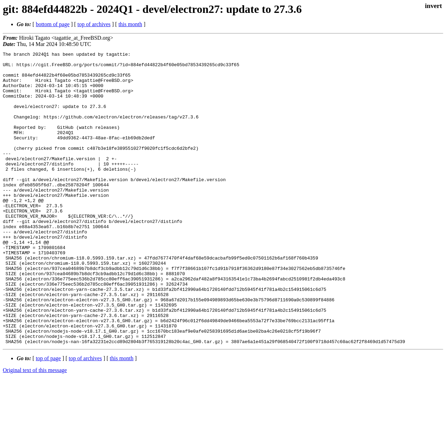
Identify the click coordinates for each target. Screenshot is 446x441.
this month (130, 24)
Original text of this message (35, 429)
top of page (48, 417)
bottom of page (53, 24)
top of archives (93, 24)
